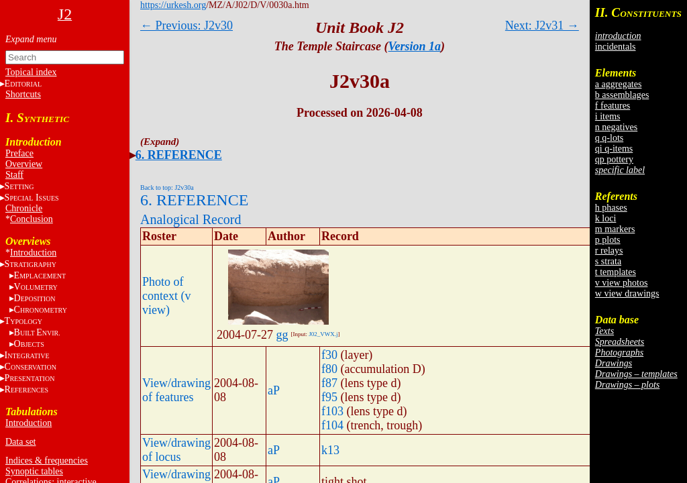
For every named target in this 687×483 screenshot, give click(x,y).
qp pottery (614, 159)
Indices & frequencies (46, 460)
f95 (329, 397)
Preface (19, 153)
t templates (615, 272)
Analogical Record (191, 219)
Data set (20, 442)
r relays (609, 251)
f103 (332, 411)
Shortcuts (23, 94)
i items (608, 116)
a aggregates (618, 84)
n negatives (616, 127)
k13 (330, 450)
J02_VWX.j (323, 334)
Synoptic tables (34, 471)
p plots (608, 240)
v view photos (621, 283)
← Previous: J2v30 (186, 25)
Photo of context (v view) (166, 296)
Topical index (30, 72)
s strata (608, 261)
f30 (329, 355)
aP (274, 390)
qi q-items (614, 149)
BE (37, 332)
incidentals (615, 47)
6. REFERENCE (179, 155)
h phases (611, 208)
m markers (615, 229)
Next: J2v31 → (542, 25)
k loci (606, 218)
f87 (329, 383)
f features (612, 106)
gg (282, 334)
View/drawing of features (176, 390)
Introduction (33, 253)
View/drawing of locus (176, 450)
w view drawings (627, 293)
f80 (329, 369)
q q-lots (609, 138)
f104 (332, 425)
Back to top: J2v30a (167, 187)
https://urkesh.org (173, 5)
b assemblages (622, 95)
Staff (14, 175)
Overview (23, 164)
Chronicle (23, 208)
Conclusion (31, 219)
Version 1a (414, 46)
